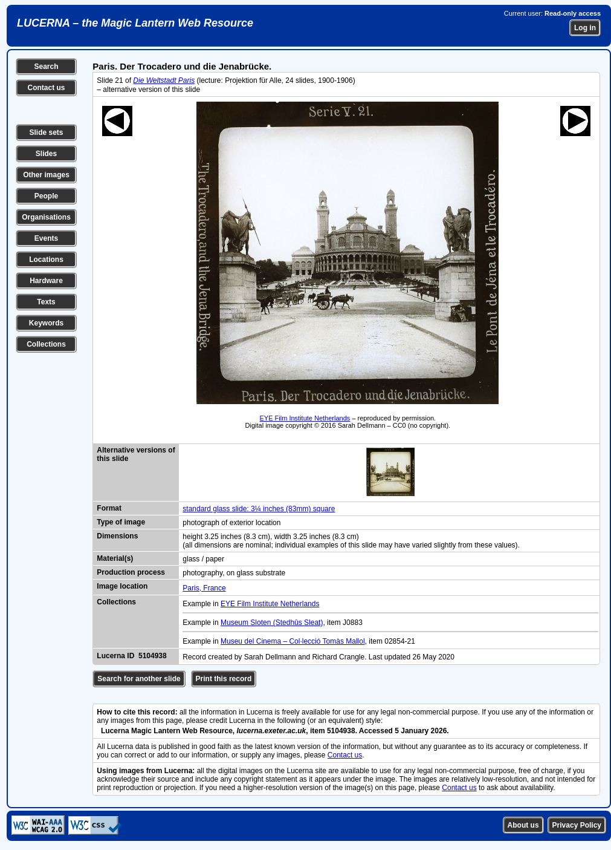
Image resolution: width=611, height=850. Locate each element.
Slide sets (46, 132)
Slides (46, 153)
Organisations (46, 217)
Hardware (46, 280)
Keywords (46, 323)
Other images (46, 175)
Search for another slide (138, 679)
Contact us (46, 87)
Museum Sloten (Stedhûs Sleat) (272, 622)
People (46, 196)
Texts (46, 302)
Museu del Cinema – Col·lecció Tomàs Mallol (293, 641)
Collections (46, 344)
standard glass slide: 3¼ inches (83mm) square (259, 509)
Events (46, 238)
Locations (46, 259)
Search (46, 66)
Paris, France (204, 588)
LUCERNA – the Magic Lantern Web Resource (135, 23)
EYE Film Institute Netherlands (305, 418)
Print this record (224, 679)
